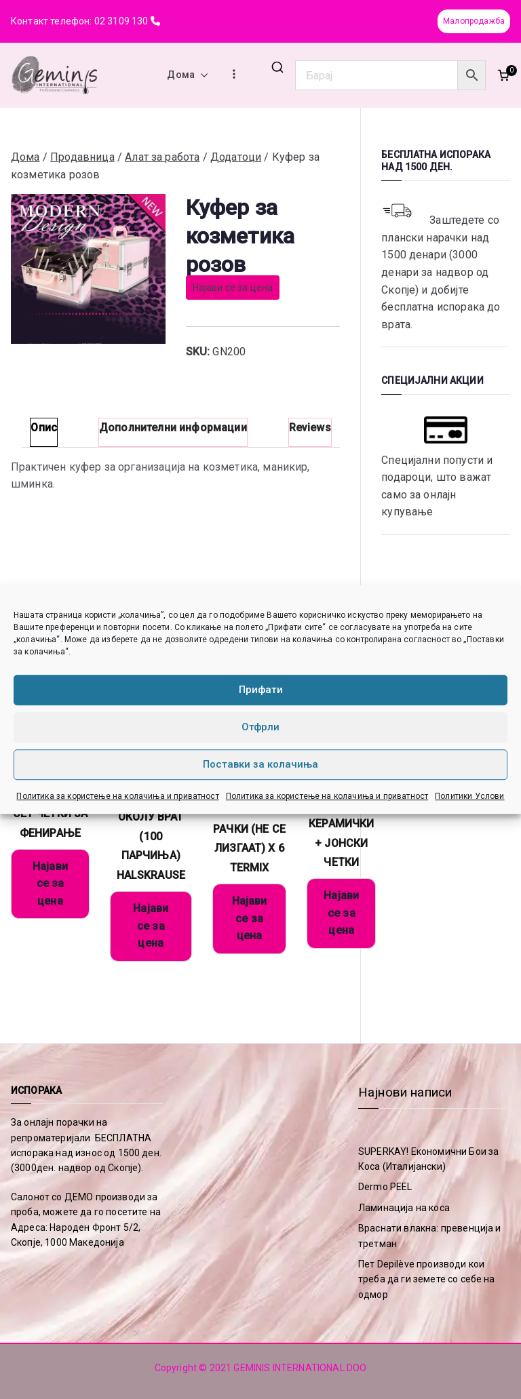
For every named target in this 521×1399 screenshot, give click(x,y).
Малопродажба (474, 21)
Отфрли (260, 727)
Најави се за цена (233, 287)
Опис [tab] (44, 427)
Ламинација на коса (404, 1207)
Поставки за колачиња (260, 764)
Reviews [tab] (310, 427)
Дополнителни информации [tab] (173, 427)
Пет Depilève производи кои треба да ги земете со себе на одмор (426, 1279)
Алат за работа (162, 157)
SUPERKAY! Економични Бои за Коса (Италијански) (428, 1159)
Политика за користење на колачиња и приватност (117, 796)
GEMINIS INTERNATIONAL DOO (299, 1367)
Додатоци (235, 157)
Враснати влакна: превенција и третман (429, 1235)
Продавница (82, 157)
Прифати (261, 690)
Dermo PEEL (385, 1186)
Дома (187, 75)
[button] (201, 75)
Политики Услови (469, 796)
